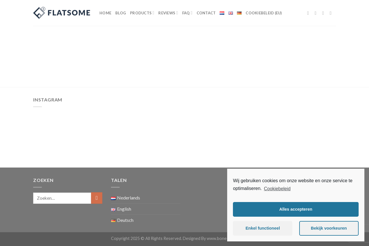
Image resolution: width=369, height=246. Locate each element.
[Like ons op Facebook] (309, 13)
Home (105, 13)
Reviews (168, 13)
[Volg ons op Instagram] (317, 13)
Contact (206, 13)
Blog (120, 13)
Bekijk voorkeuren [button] (329, 228)
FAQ (187, 13)
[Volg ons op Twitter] (324, 13)
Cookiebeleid (277, 188)
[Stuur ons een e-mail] (332, 13)
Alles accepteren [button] (295, 209)
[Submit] (96, 197)
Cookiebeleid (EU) (264, 13)
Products (142, 13)
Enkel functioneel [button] (263, 228)
